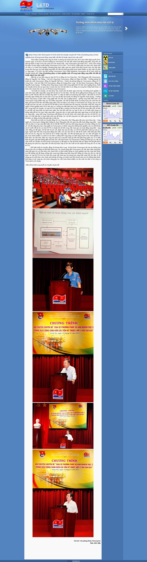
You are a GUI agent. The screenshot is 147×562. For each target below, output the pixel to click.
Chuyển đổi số (90, 14)
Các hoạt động (76, 14)
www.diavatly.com (76, 561)
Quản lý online (66, 14)
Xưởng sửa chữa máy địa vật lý (95, 23)
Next (126, 28)
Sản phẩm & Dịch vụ (55, 14)
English (83, 14)
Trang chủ (27, 14)
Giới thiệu (34, 14)
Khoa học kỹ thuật (43, 14)
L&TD (43, 5)
